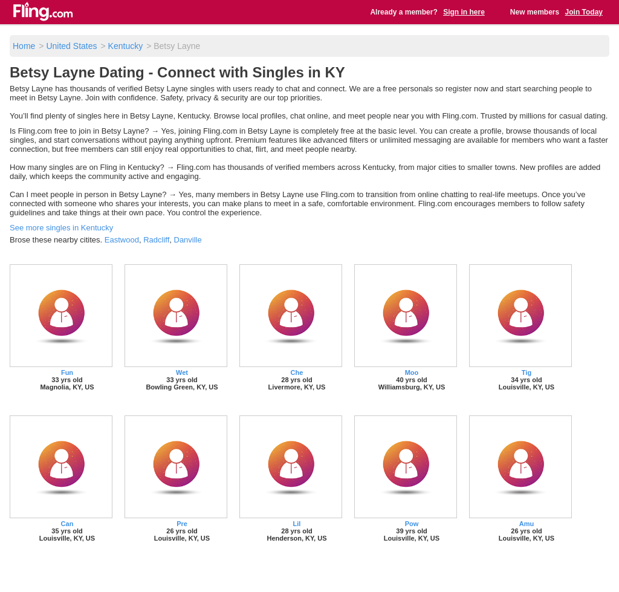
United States (71, 46)
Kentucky (125, 46)
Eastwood (122, 239)
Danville (188, 239)
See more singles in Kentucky (61, 227)
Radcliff (156, 239)
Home (24, 46)
